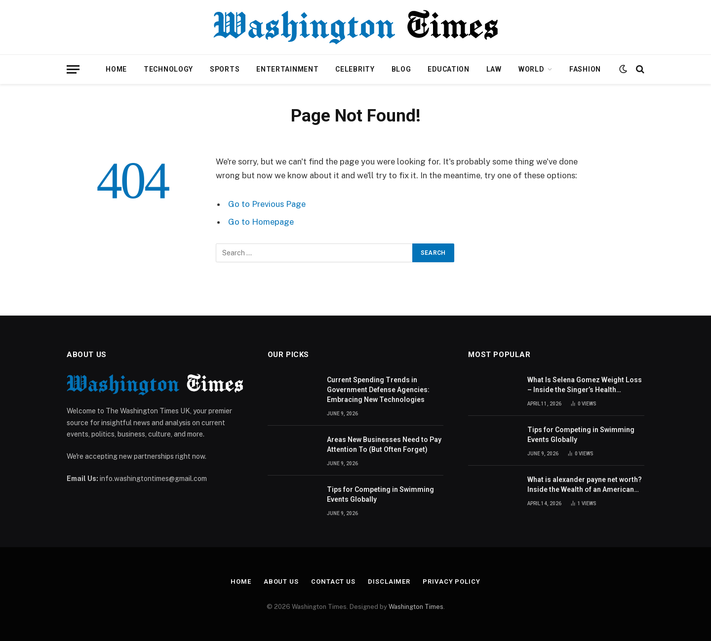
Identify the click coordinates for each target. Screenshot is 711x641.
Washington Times (416, 606)
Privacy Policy (451, 581)
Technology (168, 69)
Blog (401, 69)
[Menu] (73, 69)
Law (494, 69)
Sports (224, 69)
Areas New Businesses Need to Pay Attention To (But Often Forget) (384, 444)
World (531, 69)
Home (116, 69)
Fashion (585, 69)
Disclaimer (389, 581)
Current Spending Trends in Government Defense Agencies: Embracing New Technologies (378, 389)
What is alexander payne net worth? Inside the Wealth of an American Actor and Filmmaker (584, 485)
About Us (281, 581)
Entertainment (287, 69)
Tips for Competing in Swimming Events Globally (380, 494)
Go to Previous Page (267, 204)
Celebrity (354, 69)
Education (448, 69)
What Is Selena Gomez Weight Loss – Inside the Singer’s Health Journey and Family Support (584, 385)
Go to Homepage (261, 222)
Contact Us (333, 581)
